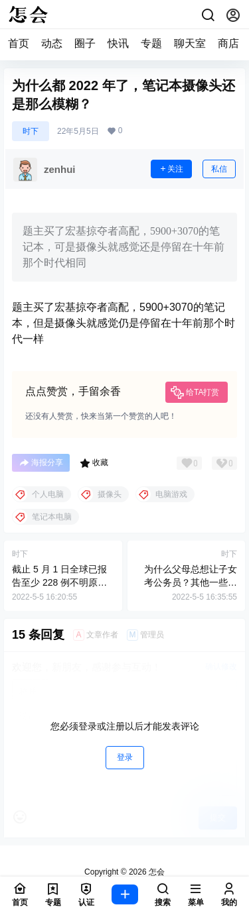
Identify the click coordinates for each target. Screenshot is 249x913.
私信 (219, 169)
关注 (171, 169)
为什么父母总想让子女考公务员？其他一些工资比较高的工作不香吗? (188, 582)
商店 (228, 43)
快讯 (118, 43)
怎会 (156, 872)
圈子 (85, 43)
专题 (151, 43)
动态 (51, 43)
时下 (31, 131)
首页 (18, 43)
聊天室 (190, 43)
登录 (125, 757)
